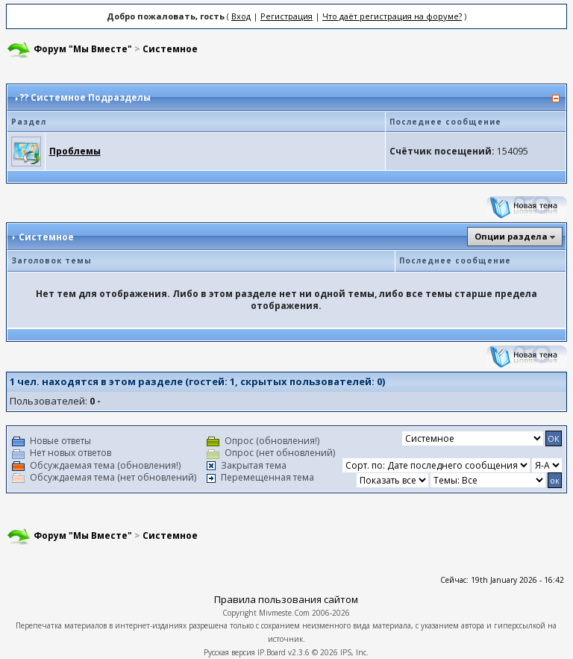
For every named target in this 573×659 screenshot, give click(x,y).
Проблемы (75, 151)
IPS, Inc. (354, 652)
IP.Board (271, 652)
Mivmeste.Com (284, 613)
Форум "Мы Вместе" (83, 49)
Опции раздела (511, 236)
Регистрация (286, 16)
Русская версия (229, 652)
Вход (241, 16)
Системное (170, 49)
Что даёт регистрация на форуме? (392, 16)
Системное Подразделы (91, 97)
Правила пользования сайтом (286, 599)
